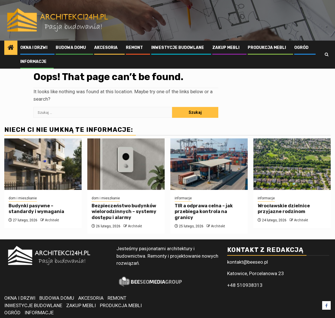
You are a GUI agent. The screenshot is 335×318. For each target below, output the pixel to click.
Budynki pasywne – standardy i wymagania (36, 208)
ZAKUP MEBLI (225, 47)
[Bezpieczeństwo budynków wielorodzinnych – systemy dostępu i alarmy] (126, 164)
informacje (183, 198)
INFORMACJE (33, 61)
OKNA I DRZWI (33, 47)
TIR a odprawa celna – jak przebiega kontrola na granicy (204, 211)
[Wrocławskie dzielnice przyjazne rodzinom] (292, 164)
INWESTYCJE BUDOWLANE (177, 47)
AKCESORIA (106, 47)
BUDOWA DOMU (71, 47)
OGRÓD (301, 47)
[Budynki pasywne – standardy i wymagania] (43, 164)
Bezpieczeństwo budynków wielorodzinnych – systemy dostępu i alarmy (124, 211)
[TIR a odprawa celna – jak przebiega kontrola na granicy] (209, 164)
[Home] (11, 48)
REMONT (134, 47)
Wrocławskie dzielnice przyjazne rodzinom (284, 208)
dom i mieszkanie (23, 198)
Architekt (52, 220)
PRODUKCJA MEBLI (267, 47)
